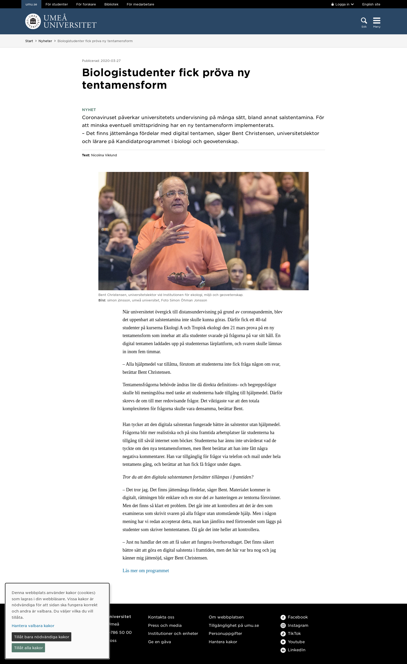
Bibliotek (111, 4)
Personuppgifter (225, 633)
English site (371, 4)
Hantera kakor (223, 641)
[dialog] (57, 621)
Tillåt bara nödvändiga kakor (41, 636)
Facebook (294, 616)
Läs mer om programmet (146, 570)
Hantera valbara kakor (33, 625)
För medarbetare (140, 4)
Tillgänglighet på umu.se (234, 625)
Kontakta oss (161, 616)
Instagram (294, 625)
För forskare (86, 4)
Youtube (293, 641)
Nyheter (45, 41)
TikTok (291, 633)
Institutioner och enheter (173, 633)
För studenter (57, 4)
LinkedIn (293, 649)
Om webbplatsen (226, 616)
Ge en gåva (159, 641)
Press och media (165, 625)
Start (29, 41)
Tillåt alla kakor (28, 647)
